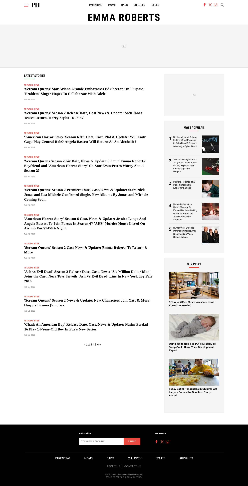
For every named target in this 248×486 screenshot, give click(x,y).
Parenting (95, 5)
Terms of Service (115, 477)
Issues (155, 5)
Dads (124, 5)
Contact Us (132, 466)
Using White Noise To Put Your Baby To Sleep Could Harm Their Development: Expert (192, 347)
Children (139, 5)
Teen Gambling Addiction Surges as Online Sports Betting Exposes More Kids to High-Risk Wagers (185, 165)
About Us (113, 466)
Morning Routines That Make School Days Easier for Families (184, 185)
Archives (186, 458)
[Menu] (26, 5)
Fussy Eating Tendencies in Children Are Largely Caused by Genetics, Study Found (193, 392)
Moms (112, 5)
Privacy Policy (134, 477)
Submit (132, 441)
